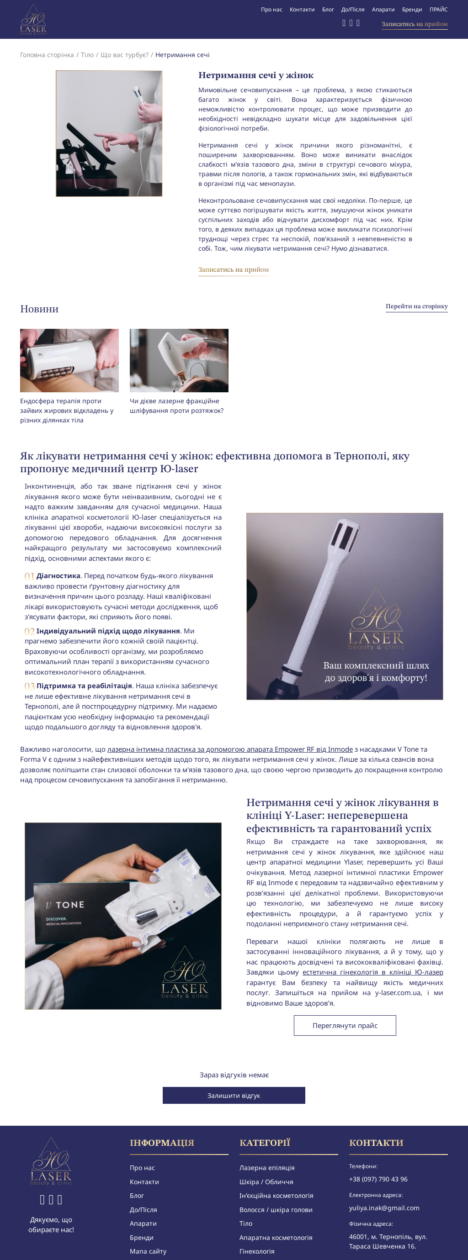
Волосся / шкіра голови (276, 1209)
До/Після (353, 9)
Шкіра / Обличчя (266, 1181)
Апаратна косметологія (276, 1237)
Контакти (302, 9)
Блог (328, 9)
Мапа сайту (148, 1251)
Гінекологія (257, 1251)
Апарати (383, 9)
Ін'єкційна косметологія (276, 1195)
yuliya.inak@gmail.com (384, 1207)
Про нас (271, 9)
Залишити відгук (233, 1095)
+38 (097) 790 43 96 (378, 1179)
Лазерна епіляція (267, 1167)
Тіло (87, 54)
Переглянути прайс (345, 1025)
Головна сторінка (47, 54)
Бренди (412, 9)
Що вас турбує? (125, 54)
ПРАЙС (439, 9)
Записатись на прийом (415, 24)
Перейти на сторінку (417, 306)
